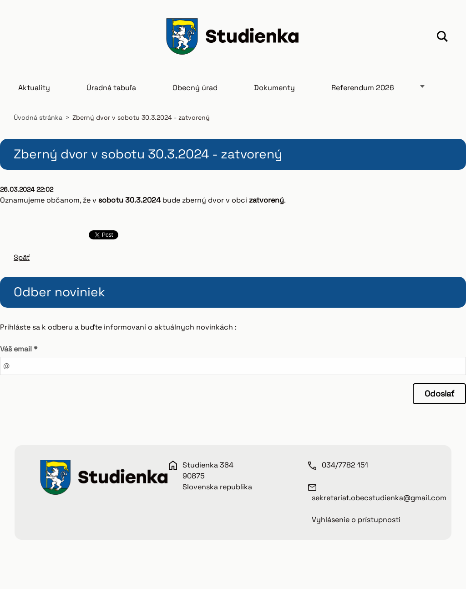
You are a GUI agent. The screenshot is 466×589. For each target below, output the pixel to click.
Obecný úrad (195, 87)
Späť (22, 257)
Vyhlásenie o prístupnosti (356, 519)
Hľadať (442, 38)
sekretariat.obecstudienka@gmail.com (379, 498)
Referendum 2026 (362, 87)
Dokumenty (274, 87)
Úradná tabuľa (111, 87)
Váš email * (18, 349)
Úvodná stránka (38, 117)
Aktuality (34, 87)
